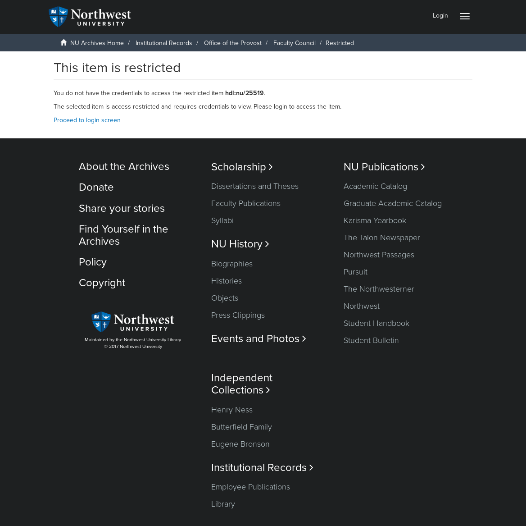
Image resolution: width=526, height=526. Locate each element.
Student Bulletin (371, 340)
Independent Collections (241, 384)
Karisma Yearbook (375, 220)
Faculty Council (294, 43)
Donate (96, 187)
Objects (224, 298)
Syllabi (222, 220)
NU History (240, 244)
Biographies (232, 264)
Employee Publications (250, 487)
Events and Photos (258, 338)
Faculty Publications (246, 203)
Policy (93, 262)
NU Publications (384, 167)
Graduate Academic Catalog (393, 203)
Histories (226, 281)
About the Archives (124, 166)
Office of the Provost (233, 43)
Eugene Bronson (240, 444)
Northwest (362, 306)
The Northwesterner (379, 289)
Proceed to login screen (87, 120)
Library (223, 504)
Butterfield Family (241, 427)
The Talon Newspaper (382, 237)
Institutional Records (164, 43)
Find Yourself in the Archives (123, 235)
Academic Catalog (375, 186)
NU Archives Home (97, 43)
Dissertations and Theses (255, 186)
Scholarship (242, 167)
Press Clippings (238, 315)
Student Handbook (376, 323)
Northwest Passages (379, 255)
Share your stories (122, 208)
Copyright (102, 282)
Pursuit (355, 272)
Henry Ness (232, 410)
